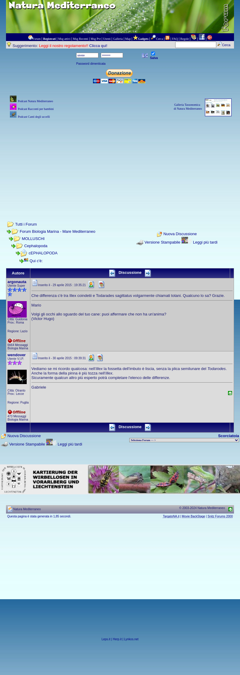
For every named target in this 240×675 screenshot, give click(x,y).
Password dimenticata (91, 63)
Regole (184, 38)
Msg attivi (64, 38)
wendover (17, 355)
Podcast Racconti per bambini (36, 109)
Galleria (118, 38)
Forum (37, 38)
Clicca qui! (98, 45)
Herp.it (117, 639)
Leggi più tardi (205, 242)
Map (127, 38)
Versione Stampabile (162, 242)
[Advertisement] (120, 162)
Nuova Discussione (180, 234)
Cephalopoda (35, 246)
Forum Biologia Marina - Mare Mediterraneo (57, 231)
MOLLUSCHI (33, 238)
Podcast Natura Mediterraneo (35, 101)
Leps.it (105, 639)
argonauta (17, 282)
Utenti (107, 38)
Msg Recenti (80, 38)
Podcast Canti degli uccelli (34, 116)
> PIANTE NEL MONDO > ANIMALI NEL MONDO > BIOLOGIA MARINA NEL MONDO (184, 440)
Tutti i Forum (26, 224)
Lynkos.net (131, 639)
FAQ (175, 38)
